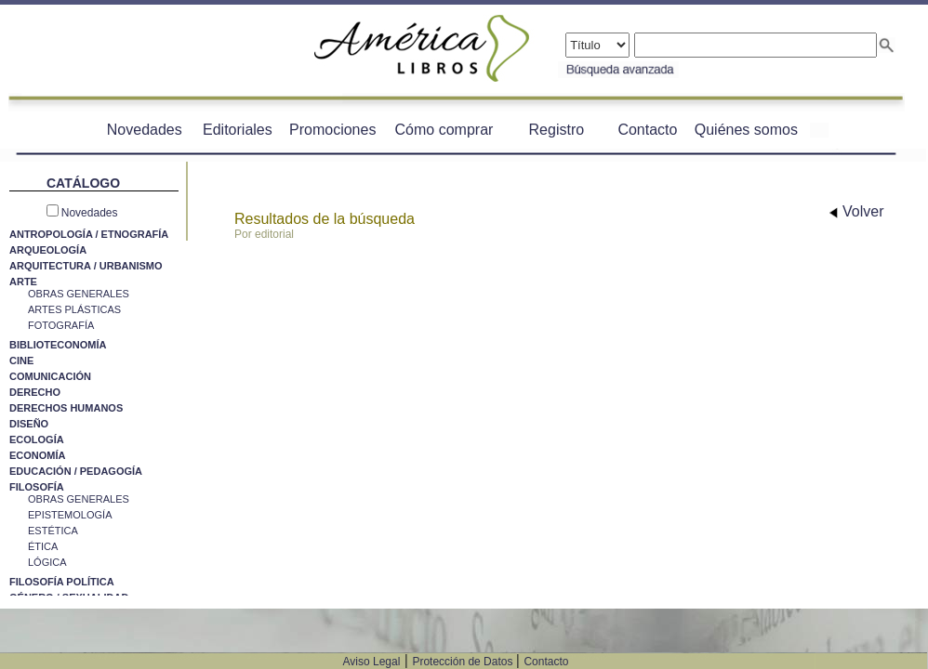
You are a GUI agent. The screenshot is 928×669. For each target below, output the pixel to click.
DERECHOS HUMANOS (66, 407)
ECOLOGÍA (36, 439)
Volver (856, 211)
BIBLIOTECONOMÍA (58, 344)
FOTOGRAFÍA (61, 325)
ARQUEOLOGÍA (47, 250)
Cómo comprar (444, 130)
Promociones (332, 130)
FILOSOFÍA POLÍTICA (61, 581)
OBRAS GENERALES (78, 293)
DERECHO (34, 392)
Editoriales (237, 130)
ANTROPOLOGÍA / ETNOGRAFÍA (88, 234)
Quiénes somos (746, 130)
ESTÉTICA (53, 530)
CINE (21, 360)
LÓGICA (47, 562)
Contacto (647, 130)
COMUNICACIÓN (50, 376)
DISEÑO (28, 423)
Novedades (144, 130)
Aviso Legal (372, 661)
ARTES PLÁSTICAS (74, 309)
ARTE (23, 281)
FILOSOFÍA (36, 486)
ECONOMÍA (37, 455)
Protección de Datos (463, 661)
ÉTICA (43, 546)
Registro (557, 130)
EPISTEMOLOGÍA (70, 514)
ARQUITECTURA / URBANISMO (86, 265)
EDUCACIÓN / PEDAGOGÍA (75, 471)
